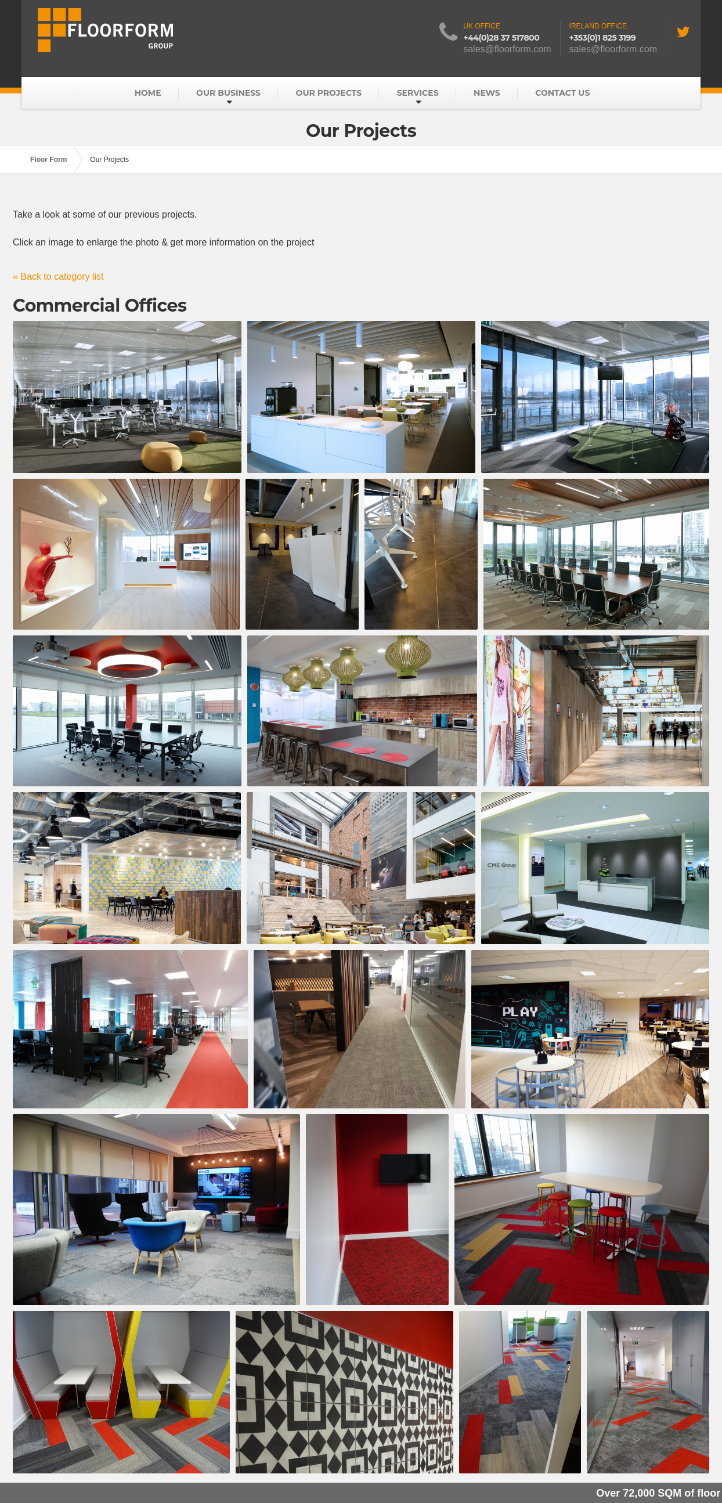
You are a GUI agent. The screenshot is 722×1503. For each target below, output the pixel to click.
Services (418, 93)
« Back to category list (58, 276)
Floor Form (48, 160)
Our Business (228, 93)
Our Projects (329, 93)
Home (148, 93)
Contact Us (562, 93)
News (487, 93)
